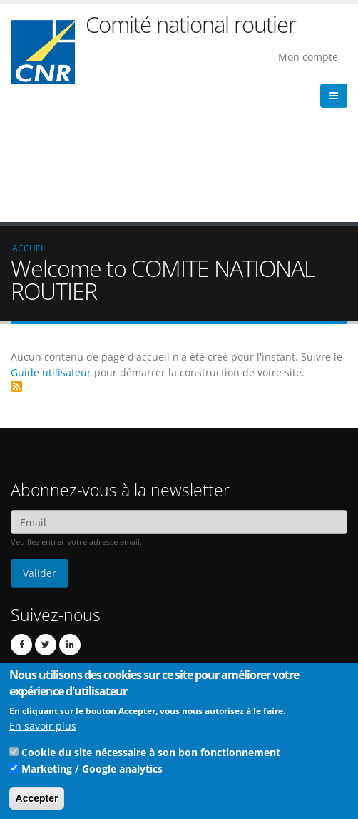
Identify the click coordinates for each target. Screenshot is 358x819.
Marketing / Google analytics (92, 773)
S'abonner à (16, 259)
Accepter (37, 803)
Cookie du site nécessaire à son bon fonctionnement (150, 757)
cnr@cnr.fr (98, 605)
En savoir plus (42, 731)
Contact (79, 625)
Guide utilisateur (51, 245)
